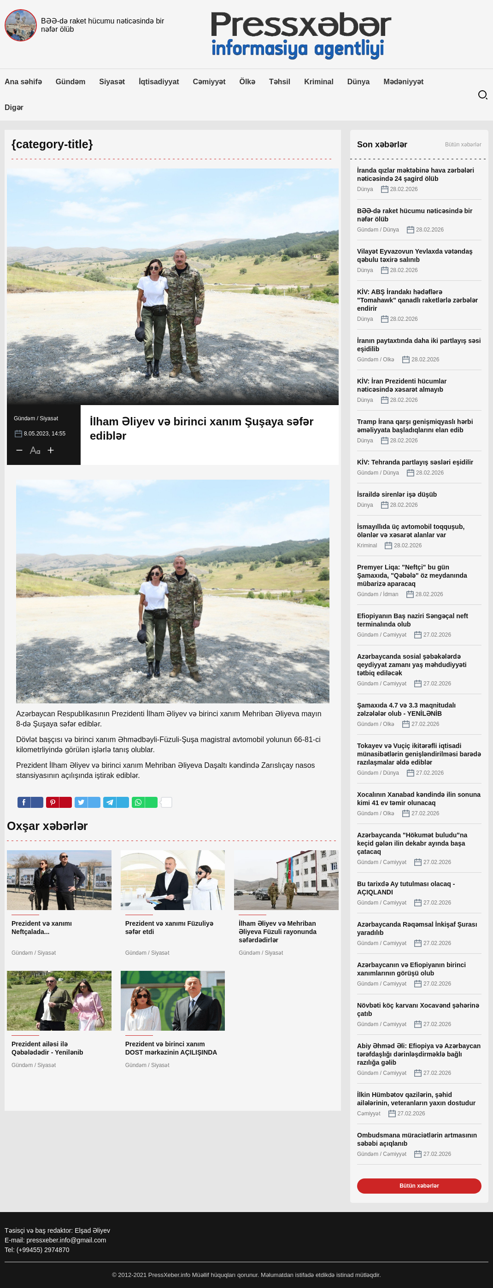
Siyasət (112, 82)
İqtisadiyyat (159, 82)
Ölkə (248, 82)
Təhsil (279, 82)
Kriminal (319, 82)
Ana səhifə (23, 82)
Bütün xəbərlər (463, 144)
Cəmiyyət (209, 82)
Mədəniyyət (403, 82)
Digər (14, 107)
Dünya (358, 82)
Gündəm (71, 82)
